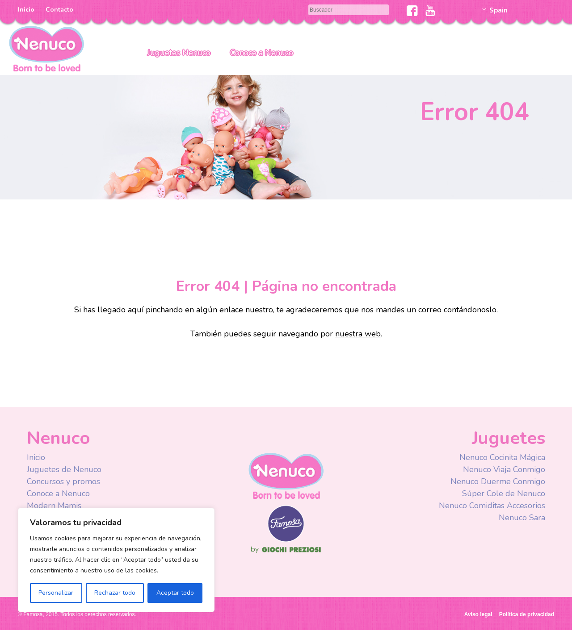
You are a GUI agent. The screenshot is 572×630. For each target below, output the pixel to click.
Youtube (430, 10)
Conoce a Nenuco (261, 52)
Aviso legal (478, 614)
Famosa (286, 540)
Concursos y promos (63, 481)
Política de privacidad (526, 614)
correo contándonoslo (457, 309)
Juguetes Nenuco (178, 52)
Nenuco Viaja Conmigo (504, 469)
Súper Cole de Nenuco (503, 493)
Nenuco (46, 48)
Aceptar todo (175, 593)
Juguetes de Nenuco (64, 469)
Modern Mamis (54, 505)
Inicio (26, 9)
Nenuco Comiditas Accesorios (492, 505)
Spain (498, 10)
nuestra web (358, 333)
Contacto (59, 9)
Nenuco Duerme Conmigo (497, 481)
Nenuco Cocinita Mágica (502, 457)
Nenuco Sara (522, 517)
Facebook (412, 10)
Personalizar (55, 593)
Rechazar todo (114, 593)
